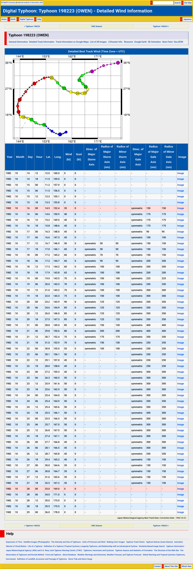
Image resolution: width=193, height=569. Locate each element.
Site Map (188, 3)
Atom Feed (167, 42)
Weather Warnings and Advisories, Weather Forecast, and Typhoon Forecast (109, 555)
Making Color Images (116, 542)
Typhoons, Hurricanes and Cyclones (98, 550)
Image (180, 173)
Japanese (187, 19)
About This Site (171, 566)
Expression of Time (14, 542)
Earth (13, 19)
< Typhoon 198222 (32, 26)
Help (39, 19)
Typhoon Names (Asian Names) (159, 542)
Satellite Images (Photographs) (37, 542)
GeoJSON (178, 42)
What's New (187, 566)
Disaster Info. (116, 42)
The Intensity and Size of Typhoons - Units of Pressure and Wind (78, 542)
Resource (128, 42)
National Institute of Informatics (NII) (30, 3)
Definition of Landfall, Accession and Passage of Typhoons (42, 559)
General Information (18, 42)
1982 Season (96, 26)
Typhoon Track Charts (135, 542)
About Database (69, 555)
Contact (157, 566)
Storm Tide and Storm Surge (80, 559)
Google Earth (140, 42)
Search (177, 3)
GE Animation (154, 42)
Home (4, 19)
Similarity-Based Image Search (152, 546)
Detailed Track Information (41, 42)
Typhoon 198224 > (161, 26)
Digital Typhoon (26, 19)
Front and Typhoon (53, 555)
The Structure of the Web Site (166, 550)
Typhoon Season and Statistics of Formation (134, 550)
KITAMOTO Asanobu (8, 3)
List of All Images (98, 42)
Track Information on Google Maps (72, 42)
